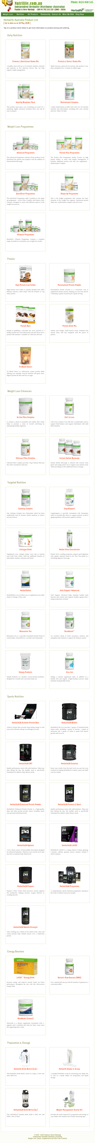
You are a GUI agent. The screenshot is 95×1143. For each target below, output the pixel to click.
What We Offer (68, 14)
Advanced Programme (26, 153)
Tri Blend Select (25, 367)
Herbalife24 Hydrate (25, 845)
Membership (45, 14)
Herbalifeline (25, 590)
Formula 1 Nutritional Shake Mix (25, 61)
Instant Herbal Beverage (69, 458)
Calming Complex (25, 509)
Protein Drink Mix (69, 326)
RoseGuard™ (69, 631)
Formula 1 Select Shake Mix (69, 61)
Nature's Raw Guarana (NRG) (69, 978)
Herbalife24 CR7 (25, 764)
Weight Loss (8, 14)
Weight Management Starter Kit (69, 1110)
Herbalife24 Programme (69, 886)
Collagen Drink (25, 550)
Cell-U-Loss (69, 417)
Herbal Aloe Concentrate (69, 550)
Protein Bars (26, 326)
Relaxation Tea (25, 631)
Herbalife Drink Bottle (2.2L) (25, 1069)
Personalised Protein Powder (69, 285)
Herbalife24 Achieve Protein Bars (25, 723)
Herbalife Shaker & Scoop (69, 1069)
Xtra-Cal (69, 672)
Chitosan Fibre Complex (25, 458)
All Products (33, 14)
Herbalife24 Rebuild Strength (25, 927)
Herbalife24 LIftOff (69, 845)
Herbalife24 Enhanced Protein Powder (25, 805)
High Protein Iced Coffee (25, 285)
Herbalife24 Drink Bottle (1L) (25, 1110)
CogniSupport (69, 509)
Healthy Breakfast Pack (25, 102)
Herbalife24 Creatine (69, 764)
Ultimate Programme (25, 235)
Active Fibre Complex (25, 417)
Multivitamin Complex (69, 102)
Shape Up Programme (69, 194)
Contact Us (56, 14)
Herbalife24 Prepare (25, 886)
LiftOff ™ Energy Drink (25, 978)
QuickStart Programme (25, 194)
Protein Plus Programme (69, 153)
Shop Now (80, 14)
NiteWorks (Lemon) (25, 1019)
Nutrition (20, 14)
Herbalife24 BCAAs (69, 723)
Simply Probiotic (25, 672)
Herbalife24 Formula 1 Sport (69, 805)
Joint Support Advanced (69, 590)
